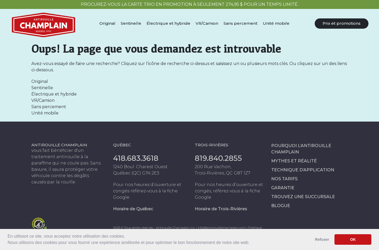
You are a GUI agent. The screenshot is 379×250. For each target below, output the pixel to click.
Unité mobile (276, 23)
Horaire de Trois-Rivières (221, 208)
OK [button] (353, 239)
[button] (251, 243)
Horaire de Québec (133, 208)
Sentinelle (131, 23)
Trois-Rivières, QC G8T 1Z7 (222, 173)
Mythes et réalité (294, 160)
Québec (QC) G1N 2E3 (136, 173)
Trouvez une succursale (303, 196)
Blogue (280, 205)
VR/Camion (207, 23)
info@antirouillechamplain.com (222, 227)
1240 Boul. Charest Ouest (140, 166)
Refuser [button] (322, 239)
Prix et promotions (342, 23)
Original (107, 23)
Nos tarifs (284, 178)
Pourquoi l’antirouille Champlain (301, 148)
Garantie (282, 187)
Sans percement (240, 23)
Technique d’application (302, 169)
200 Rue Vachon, (213, 166)
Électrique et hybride (168, 23)
